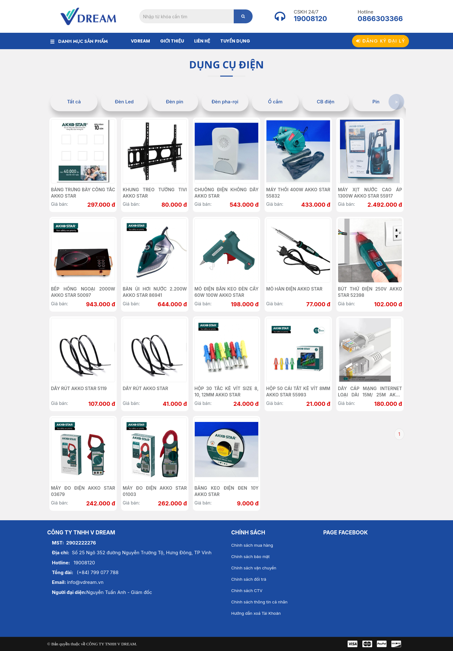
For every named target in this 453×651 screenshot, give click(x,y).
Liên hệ (202, 41)
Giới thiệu (172, 41)
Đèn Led (124, 102)
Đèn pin (174, 102)
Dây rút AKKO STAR (145, 388)
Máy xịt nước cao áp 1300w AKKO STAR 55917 (370, 193)
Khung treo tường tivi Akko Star (155, 193)
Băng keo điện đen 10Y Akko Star (226, 491)
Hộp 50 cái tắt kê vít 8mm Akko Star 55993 (298, 391)
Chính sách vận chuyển (253, 567)
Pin (375, 102)
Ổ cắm (275, 102)
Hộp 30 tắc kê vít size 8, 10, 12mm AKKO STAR (226, 391)
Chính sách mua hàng (252, 545)
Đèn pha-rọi (224, 102)
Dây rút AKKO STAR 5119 (79, 388)
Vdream (140, 41)
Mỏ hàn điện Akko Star (294, 288)
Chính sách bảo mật (250, 556)
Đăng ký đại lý (380, 40)
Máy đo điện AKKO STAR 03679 (83, 491)
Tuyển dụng (235, 41)
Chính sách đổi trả (248, 579)
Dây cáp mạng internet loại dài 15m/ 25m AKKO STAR (370, 392)
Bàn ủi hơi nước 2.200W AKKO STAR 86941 (155, 292)
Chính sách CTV (246, 590)
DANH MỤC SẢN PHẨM (79, 41)
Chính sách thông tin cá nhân (259, 601)
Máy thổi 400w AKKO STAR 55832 (298, 193)
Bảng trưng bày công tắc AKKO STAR (83, 193)
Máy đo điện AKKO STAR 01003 (155, 491)
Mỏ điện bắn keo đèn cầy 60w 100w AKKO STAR (226, 292)
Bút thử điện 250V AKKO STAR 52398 (370, 292)
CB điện (325, 102)
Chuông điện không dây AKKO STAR (226, 193)
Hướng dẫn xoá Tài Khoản (256, 613)
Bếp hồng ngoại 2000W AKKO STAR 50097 (83, 292)
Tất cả (74, 102)
